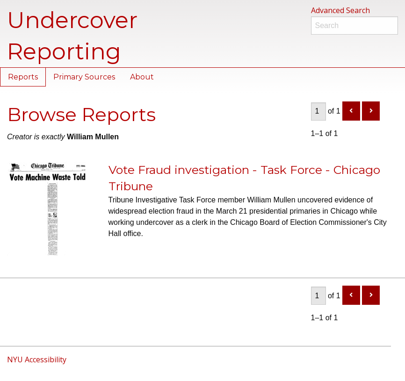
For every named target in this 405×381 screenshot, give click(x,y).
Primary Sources (84, 76)
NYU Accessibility (36, 359)
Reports (23, 76)
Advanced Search (340, 10)
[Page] (318, 111)
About (142, 76)
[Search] (354, 25)
